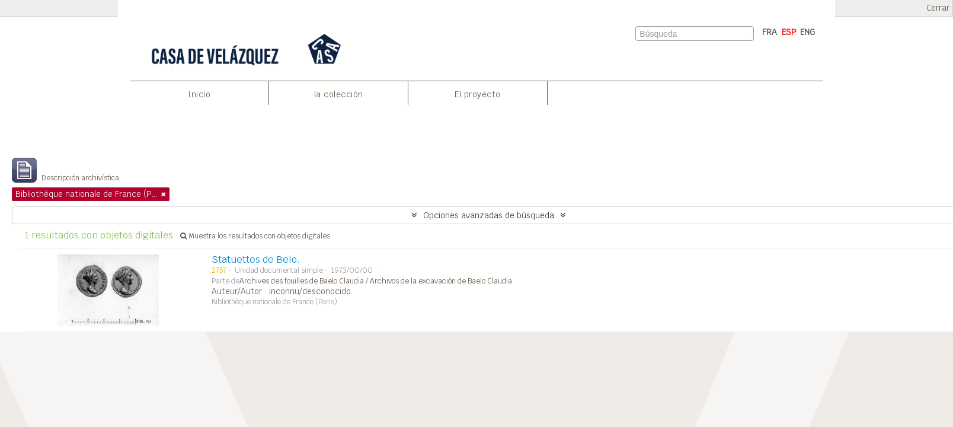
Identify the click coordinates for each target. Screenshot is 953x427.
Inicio (199, 94)
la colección (338, 94)
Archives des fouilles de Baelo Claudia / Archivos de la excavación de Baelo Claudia (375, 281)
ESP (789, 32)
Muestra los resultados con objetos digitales (255, 236)
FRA (769, 32)
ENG (807, 32)
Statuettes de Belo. (256, 259)
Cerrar (937, 8)
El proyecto (478, 94)
